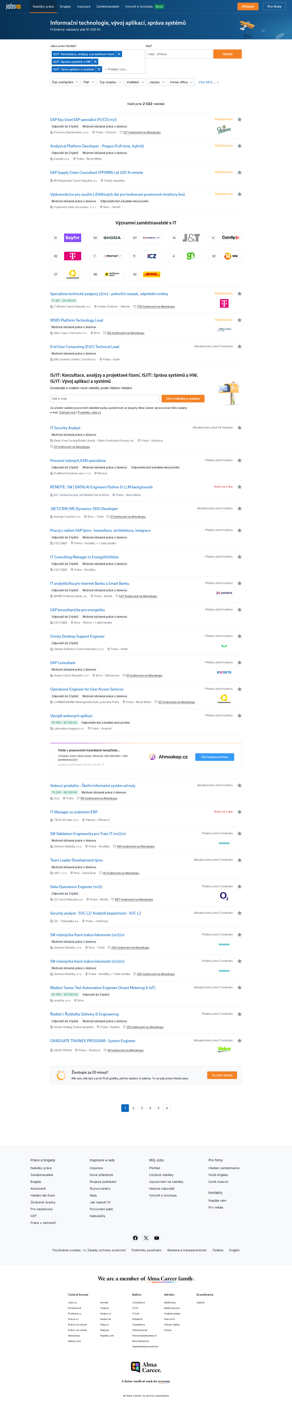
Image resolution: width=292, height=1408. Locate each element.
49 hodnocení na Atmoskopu (125, 1050)
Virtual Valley (172, 1324)
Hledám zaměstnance (224, 1168)
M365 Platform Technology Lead (76, 320)
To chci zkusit (222, 1075)
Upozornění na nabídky (166, 1182)
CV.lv (135, 1307)
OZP (33, 1216)
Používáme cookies (66, 1250)
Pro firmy (274, 6)
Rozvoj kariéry (100, 1188)
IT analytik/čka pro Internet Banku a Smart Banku (89, 583)
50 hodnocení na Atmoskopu (144, 675)
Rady (93, 1195)
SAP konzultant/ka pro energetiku (77, 609)
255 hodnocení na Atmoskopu (125, 333)
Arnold (104, 1302)
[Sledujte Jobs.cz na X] (146, 1238)
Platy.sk (104, 1330)
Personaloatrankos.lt (144, 1335)
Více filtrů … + (208, 82)
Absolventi (38, 1188)
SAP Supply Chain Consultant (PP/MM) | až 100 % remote (96, 172)
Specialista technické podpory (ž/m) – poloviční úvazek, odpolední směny (109, 293)
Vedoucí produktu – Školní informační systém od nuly (92, 785)
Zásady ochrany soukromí (106, 1250)
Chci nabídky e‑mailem (183, 398)
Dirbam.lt (137, 1319)
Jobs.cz (72, 1302)
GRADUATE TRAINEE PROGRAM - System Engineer (92, 1040)
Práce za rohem (77, 1330)
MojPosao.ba (171, 1307)
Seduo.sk (105, 1319)
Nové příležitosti (101, 1175)
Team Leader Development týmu (76, 860)
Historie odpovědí (161, 1188)
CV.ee (135, 1313)
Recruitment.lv (140, 1341)
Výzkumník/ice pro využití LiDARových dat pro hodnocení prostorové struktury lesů (117, 194)
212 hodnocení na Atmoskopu (145, 1027)
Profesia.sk (74, 1307)
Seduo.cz (105, 1313)
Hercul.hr (169, 1319)
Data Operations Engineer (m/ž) (76, 886)
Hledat (227, 54)
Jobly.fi (200, 1302)
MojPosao (170, 1302)
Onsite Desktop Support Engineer (77, 636)
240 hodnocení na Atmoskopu (136, 846)
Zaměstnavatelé (107, 6)
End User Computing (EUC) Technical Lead (84, 346)
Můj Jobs (156, 1160)
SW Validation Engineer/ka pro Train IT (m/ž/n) (88, 833)
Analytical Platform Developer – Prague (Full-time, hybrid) (97, 146)
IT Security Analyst (65, 427)
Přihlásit (248, 6)
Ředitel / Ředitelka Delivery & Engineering (84, 1014)
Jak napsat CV (100, 1202)
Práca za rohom (77, 1324)
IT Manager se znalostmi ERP (74, 812)
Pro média (215, 1207)
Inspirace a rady (102, 1160)
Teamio (104, 1307)
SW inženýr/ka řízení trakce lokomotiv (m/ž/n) (87, 934)
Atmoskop (74, 1335)
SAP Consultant (62, 662)
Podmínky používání (146, 1250)
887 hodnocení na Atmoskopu (134, 899)
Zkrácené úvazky (43, 1202)
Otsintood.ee (139, 1330)
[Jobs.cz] (13, 7)
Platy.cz (104, 1324)
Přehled (154, 1168)
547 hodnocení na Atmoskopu (138, 596)
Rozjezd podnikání (103, 1182)
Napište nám (217, 1200)
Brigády (65, 6)
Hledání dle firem (42, 1195)
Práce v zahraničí (43, 1223)
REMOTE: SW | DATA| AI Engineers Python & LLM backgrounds (102, 487)
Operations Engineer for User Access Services (87, 689)
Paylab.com (107, 1335)
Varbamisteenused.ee (145, 1346)
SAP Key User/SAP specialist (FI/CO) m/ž (83, 119)
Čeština (218, 1250)
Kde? (149, 46)
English (234, 1250)
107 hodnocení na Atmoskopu (142, 132)
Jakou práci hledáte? (63, 46)
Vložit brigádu (218, 1175)
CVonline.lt (138, 1302)
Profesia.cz (74, 1313)
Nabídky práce (43, 6)
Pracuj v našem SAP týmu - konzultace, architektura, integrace (100, 530)
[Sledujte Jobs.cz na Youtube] (156, 1238)
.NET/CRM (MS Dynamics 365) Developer (84, 508)
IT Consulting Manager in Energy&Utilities (84, 557)
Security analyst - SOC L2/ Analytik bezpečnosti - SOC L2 (95, 913)
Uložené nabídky (161, 1175)
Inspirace (83, 6)
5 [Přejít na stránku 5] (158, 1108)
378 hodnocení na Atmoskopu (156, 306)
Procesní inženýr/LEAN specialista (78, 460)
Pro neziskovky (41, 1209)
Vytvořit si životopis (144, 6)
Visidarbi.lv (138, 1324)
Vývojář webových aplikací (71, 715)
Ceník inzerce (218, 1182)
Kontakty (215, 1193)
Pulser (168, 1330)
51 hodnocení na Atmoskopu (128, 516)
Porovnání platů (101, 1209)
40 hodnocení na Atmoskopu (121, 873)
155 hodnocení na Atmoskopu (98, 798)
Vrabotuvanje (172, 1313)
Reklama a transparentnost (186, 1250)
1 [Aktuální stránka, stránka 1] (127, 1109)
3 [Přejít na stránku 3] (142, 1108)
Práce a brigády (42, 1160)
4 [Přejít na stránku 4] (150, 1108)
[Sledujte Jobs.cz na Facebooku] (135, 1238)
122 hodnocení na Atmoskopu (176, 702)
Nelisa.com (74, 1341)
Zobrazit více (67, 412)
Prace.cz (73, 1319)
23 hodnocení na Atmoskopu (72, 446)
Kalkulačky (98, 1216)
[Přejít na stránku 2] (167, 1108)
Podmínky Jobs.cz (89, 412)
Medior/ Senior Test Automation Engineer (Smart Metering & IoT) (102, 987)
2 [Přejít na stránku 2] (133, 1108)
